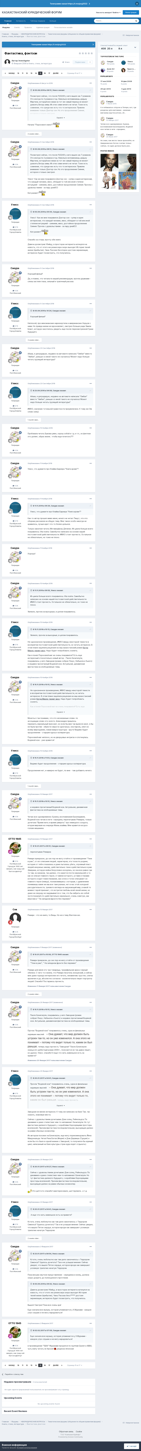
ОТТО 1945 (14, 839)
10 (18, 73)
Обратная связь (66, 1431)
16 (45, 73)
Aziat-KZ (110, 69)
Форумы (6, 27)
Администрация (42, 27)
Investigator (24, 61)
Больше (53, 21)
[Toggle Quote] (31, 90)
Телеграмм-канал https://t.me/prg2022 (68, 4)
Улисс (55, 90)
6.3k (15, 932)
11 (22, 73)
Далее (55, 73)
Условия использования (27, 1448)
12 (27, 73)
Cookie (79, 1431)
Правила (28, 27)
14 (36, 73)
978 (15, 227)
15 (40, 73)
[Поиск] (106, 21)
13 (31, 73)
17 (49, 73)
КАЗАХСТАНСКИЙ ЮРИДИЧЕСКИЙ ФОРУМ (32, 12)
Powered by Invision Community (70, 1437)
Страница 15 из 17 (74, 73)
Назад (12, 73)
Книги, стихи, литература (40, 63)
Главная (7, 22)
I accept (131, 1446)
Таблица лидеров (37, 21)
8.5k (15, 861)
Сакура (15, 83)
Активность (21, 21)
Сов (15, 909)
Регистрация (130, 12)
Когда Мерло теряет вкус (48, 699)
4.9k (15, 105)
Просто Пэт (132, 69)
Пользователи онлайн (63, 27)
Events (17, 27)
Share (66, 62)
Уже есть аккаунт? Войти (108, 12)
